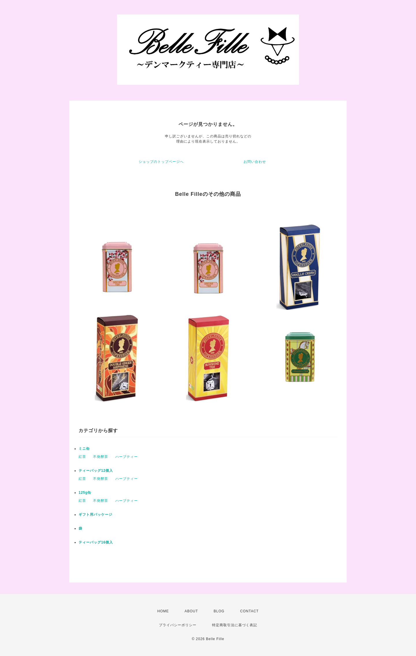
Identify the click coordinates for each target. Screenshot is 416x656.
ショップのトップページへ (161, 162)
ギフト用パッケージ (95, 515)
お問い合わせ (255, 162)
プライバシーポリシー (177, 625)
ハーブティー (126, 457)
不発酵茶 (100, 457)
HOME (163, 611)
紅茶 (82, 457)
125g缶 (85, 493)
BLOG (219, 611)
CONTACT (249, 611)
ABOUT (191, 611)
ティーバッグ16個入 (96, 542)
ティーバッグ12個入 (96, 471)
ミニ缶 (84, 449)
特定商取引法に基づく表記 (234, 625)
